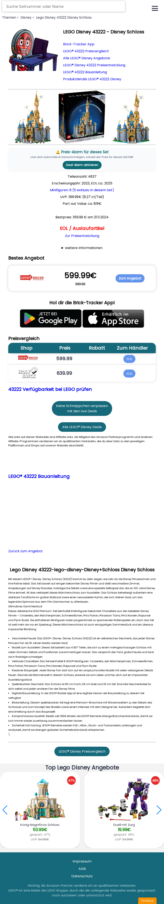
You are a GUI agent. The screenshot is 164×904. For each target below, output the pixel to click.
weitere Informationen (83, 247)
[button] (159, 810)
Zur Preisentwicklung (82, 235)
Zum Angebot (130, 278)
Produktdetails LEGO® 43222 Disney (92, 79)
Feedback (147, 900)
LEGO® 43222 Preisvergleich (86, 51)
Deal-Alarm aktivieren (82, 165)
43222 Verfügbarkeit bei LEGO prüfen (50, 389)
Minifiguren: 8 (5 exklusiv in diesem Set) (82, 190)
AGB (82, 868)
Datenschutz (82, 876)
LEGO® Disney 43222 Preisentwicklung (94, 65)
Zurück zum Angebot (25, 551)
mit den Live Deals (82, 411)
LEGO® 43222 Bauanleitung (85, 72)
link (129, 359)
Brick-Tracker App (78, 44)
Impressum (82, 861)
